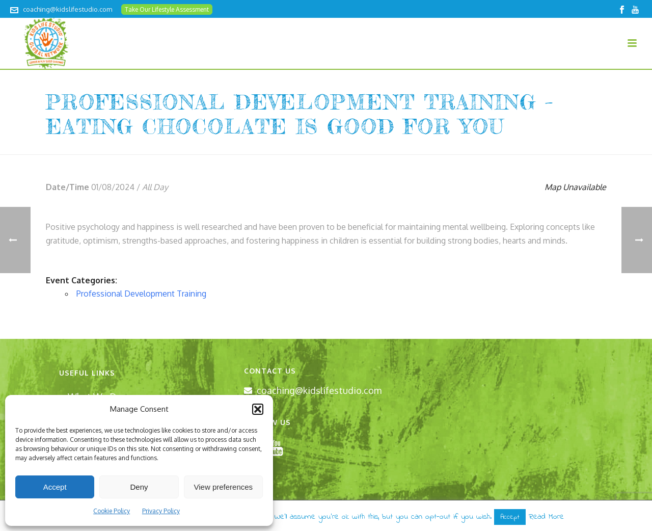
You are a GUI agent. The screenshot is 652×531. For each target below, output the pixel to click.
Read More (546, 517)
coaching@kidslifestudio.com (67, 9)
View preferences (223, 487)
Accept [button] (510, 517)
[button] (258, 409)
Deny (139, 487)
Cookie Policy (111, 511)
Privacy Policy (161, 511)
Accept (55, 487)
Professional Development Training (141, 293)
